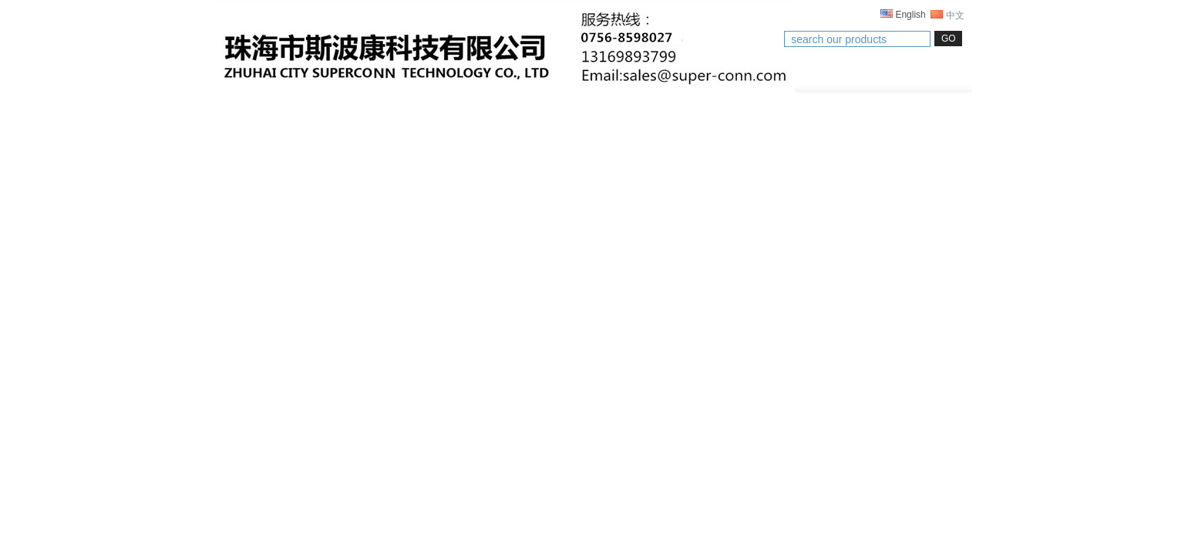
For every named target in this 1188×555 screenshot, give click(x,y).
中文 (947, 15)
